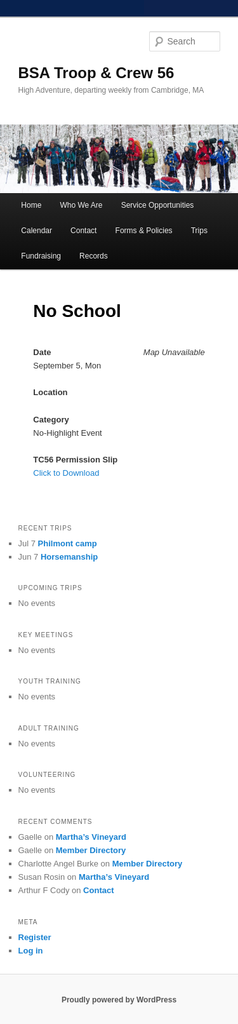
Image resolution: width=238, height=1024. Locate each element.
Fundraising (41, 256)
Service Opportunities (157, 205)
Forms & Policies (144, 230)
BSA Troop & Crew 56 (96, 72)
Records (93, 256)
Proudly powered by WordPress (119, 999)
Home (31, 205)
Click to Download (66, 473)
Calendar (36, 230)
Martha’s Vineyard (91, 837)
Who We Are (81, 205)
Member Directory (91, 850)
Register (34, 937)
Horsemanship (69, 557)
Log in (30, 950)
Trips (199, 230)
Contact (83, 230)
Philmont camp (67, 543)
